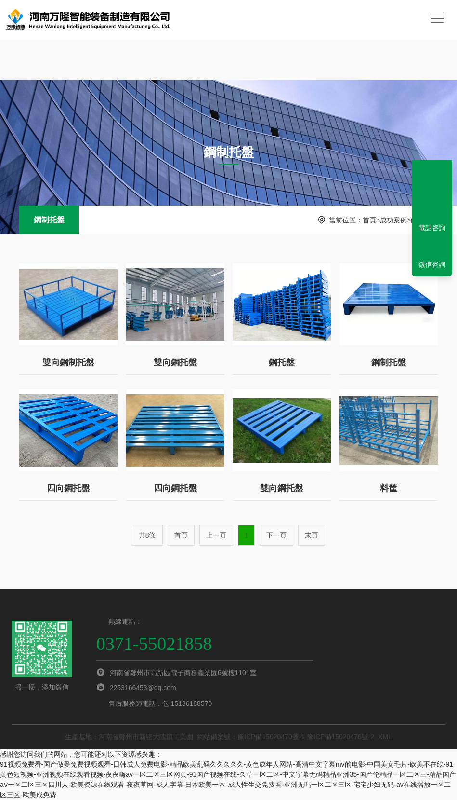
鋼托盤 (282, 362)
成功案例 (393, 220)
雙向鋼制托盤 (68, 362)
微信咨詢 (431, 264)
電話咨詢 (431, 228)
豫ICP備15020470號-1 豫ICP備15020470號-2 (305, 737)
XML (385, 737)
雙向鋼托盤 (175, 362)
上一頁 (216, 535)
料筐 (388, 488)
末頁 (311, 535)
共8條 (147, 535)
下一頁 (276, 535)
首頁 (369, 220)
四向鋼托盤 (68, 488)
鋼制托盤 (49, 220)
